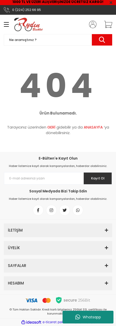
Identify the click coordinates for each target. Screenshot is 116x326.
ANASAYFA (93, 127)
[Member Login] (91, 24)
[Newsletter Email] (58, 178)
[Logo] (28, 24)
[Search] (58, 40)
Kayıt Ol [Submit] (98, 178)
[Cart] (106, 24)
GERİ (51, 127)
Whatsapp (88, 317)
